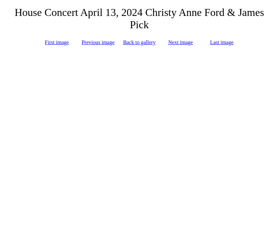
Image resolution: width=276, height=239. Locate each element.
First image (57, 42)
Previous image (97, 42)
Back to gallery (139, 42)
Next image (180, 42)
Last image (222, 42)
